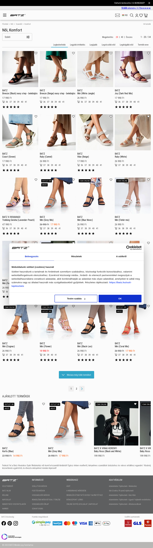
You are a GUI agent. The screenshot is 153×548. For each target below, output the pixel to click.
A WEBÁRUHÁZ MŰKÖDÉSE (76, 491)
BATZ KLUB (6, 491)
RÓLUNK (5, 495)
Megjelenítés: (108, 37)
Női (12, 24)
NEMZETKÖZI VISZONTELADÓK (14, 504)
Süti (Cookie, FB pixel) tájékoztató (121, 491)
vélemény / (136, 8)
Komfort (28, 24)
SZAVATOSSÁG (37, 508)
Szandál (19, 24)
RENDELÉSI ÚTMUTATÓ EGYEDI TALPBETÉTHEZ (84, 495)
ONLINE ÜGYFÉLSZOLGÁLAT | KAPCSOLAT (82, 504)
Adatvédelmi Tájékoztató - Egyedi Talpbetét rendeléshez (130, 499)
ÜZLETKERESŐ (7, 486)
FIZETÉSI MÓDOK (38, 491)
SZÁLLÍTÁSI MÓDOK (39, 486)
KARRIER (5, 508)
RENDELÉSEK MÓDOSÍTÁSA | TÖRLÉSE (46, 499)
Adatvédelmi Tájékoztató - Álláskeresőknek (125, 504)
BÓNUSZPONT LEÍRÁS (74, 499)
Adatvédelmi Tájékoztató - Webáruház (123, 486)
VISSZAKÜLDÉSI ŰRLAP (40, 504)
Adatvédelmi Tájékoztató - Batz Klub (122, 495)
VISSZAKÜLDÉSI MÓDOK (41, 495)
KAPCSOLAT (6, 499)
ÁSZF (68, 486)
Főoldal (5, 24)
